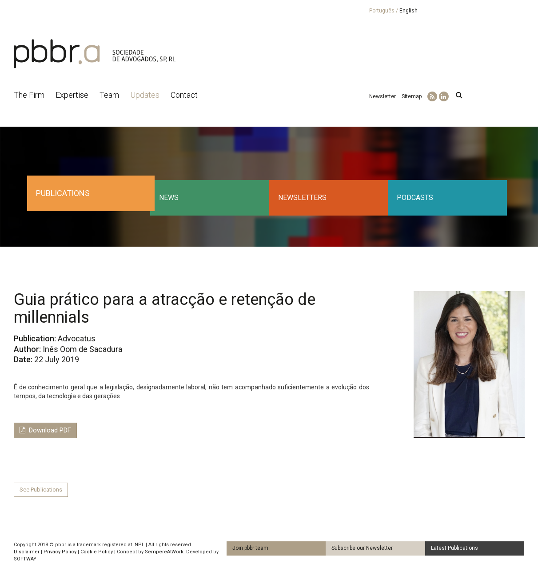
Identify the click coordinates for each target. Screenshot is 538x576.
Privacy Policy (60, 552)
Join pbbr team (250, 548)
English (408, 11)
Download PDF (45, 430)
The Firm (29, 95)
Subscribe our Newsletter (362, 548)
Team (109, 95)
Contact (184, 95)
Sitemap (412, 96)
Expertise (72, 95)
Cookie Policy (96, 552)
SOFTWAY (25, 559)
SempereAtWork (164, 552)
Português (382, 11)
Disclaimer (27, 552)
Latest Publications (454, 548)
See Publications (41, 489)
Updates (144, 95)
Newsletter (382, 96)
